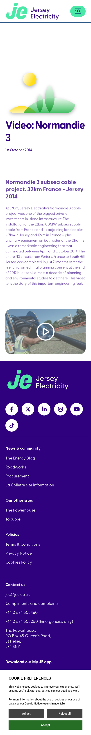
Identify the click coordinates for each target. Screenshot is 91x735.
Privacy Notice (18, 553)
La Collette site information (29, 485)
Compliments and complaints (32, 603)
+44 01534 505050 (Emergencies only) (39, 621)
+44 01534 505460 (21, 612)
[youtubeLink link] (76, 409)
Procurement (17, 476)
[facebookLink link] (11, 409)
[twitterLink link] (28, 409)
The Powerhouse (20, 510)
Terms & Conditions (22, 544)
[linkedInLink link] (44, 409)
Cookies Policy (18, 562)
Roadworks (15, 467)
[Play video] (45, 335)
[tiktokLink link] (11, 425)
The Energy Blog (20, 458)
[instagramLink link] (60, 409)
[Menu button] (78, 11)
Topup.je (12, 519)
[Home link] (32, 11)
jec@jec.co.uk (17, 594)
